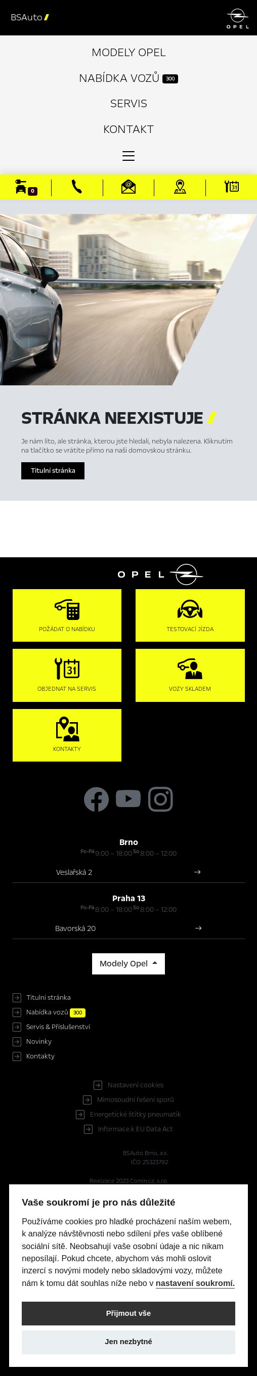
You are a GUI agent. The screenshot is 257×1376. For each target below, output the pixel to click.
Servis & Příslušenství (58, 1027)
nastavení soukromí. (195, 1283)
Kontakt (128, 129)
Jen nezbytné (128, 1342)
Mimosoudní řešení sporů (135, 1099)
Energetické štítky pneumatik (135, 1114)
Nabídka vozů (128, 78)
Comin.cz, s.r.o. (149, 1181)
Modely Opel (129, 52)
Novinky (39, 1041)
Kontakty (40, 1056)
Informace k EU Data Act (135, 1129)
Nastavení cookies (135, 1085)
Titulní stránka (53, 470)
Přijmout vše (128, 1313)
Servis (128, 103)
